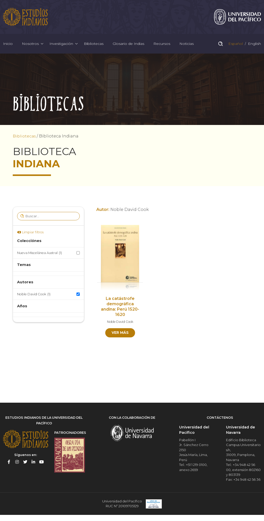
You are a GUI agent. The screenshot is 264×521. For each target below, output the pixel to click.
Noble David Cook (33, 295)
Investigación (61, 44)
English (254, 44)
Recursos (161, 44)
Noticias (186, 44)
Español (235, 44)
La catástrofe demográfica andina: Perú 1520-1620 (120, 307)
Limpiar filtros (33, 233)
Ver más (120, 334)
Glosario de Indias (128, 44)
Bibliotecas (93, 44)
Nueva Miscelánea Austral (39, 254)
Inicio (8, 44)
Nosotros (30, 44)
